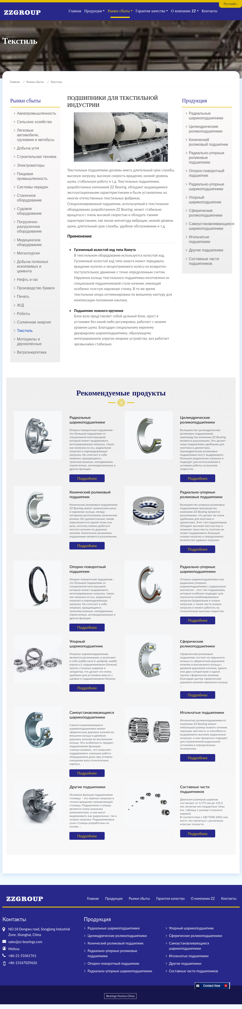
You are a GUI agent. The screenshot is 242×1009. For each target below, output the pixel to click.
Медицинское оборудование (29, 242)
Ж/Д (20, 305)
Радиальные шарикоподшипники (206, 115)
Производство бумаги (36, 288)
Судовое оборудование (29, 211)
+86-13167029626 (22, 963)
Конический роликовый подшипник (208, 142)
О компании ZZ (203, 898)
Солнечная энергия (34, 322)
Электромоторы (31, 165)
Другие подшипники (206, 250)
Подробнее (87, 478)
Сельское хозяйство (34, 122)
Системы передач (32, 187)
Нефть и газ (27, 280)
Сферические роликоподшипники (205, 213)
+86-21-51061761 (22, 956)
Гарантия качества (170, 898)
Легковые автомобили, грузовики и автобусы (35, 135)
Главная (74, 11)
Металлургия (28, 253)
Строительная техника (36, 157)
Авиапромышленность (36, 113)
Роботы (23, 314)
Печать (23, 297)
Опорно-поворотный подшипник (206, 173)
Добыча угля (28, 148)
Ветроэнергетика (31, 352)
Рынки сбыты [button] (119, 11)
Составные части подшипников (204, 261)
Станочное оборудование (29, 198)
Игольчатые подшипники (199, 239)
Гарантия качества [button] (150, 11)
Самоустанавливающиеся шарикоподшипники (208, 226)
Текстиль (25, 331)
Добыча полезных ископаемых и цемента (32, 266)
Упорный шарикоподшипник (205, 199)
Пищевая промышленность (32, 176)
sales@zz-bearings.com (25, 942)
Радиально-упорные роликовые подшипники (206, 157)
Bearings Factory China (120, 996)
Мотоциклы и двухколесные (29, 341)
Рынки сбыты (35, 82)
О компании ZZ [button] (183, 11)
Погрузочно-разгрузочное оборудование (29, 226)
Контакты (209, 11)
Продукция (114, 898)
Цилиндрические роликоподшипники (205, 129)
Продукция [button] (93, 11)
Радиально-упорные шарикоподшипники (206, 186)
